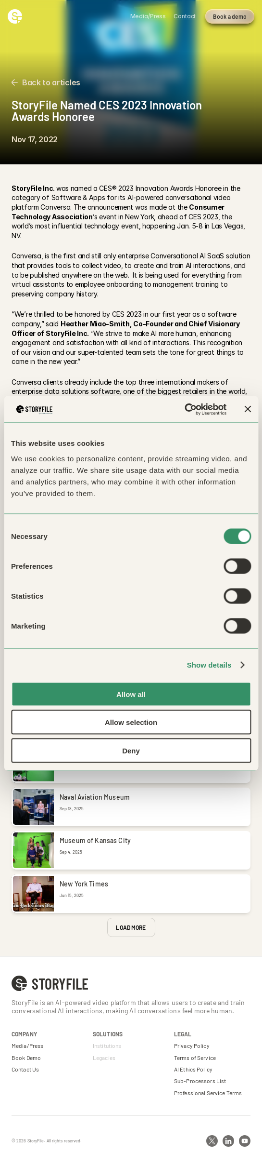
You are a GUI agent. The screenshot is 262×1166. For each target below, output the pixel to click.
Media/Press (27, 1045)
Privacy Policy (192, 1045)
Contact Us (25, 1069)
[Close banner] (247, 409)
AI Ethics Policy (193, 1069)
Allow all (131, 694)
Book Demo (26, 1057)
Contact (185, 16)
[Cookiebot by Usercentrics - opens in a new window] (184, 409)
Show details (209, 665)
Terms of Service (195, 1057)
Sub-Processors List (200, 1080)
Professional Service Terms (208, 1092)
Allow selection (131, 722)
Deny (131, 750)
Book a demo (230, 16)
